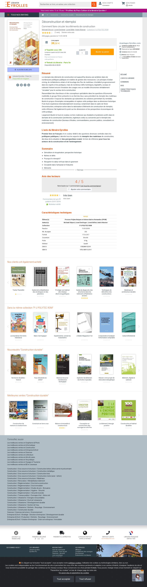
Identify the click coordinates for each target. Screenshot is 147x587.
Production (25, 517)
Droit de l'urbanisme (35, 500)
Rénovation (22, 481)
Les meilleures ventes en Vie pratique (20, 460)
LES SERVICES (80, 547)
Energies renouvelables (36, 498)
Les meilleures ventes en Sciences (19, 452)
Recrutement (79, 553)
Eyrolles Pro (33, 551)
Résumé (123, 74)
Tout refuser (85, 579)
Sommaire (124, 82)
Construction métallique (46, 471)
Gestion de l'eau (33, 505)
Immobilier (58, 519)
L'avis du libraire (127, 78)
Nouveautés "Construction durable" (25, 349)
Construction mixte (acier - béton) (49, 476)
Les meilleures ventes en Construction (21, 448)
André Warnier (80, 30)
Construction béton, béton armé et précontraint (54, 469)
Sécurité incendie (37, 493)
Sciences (10, 512)
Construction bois (43, 474)
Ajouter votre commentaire (79, 189)
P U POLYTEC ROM (85, 225)
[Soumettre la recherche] (93, 4)
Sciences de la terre (22, 512)
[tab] (60, 42)
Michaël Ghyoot (47, 30)
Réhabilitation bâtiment (36, 481)
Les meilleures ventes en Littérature (20, 455)
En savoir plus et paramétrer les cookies (74, 573)
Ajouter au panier (102, 52)
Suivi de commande (58, 550)
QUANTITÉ (82, 50)
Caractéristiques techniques (128, 90)
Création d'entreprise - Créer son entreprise (37, 519)
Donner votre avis (68, 32)
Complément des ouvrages (84, 551)
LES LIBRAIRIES (34, 547)
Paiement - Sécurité (58, 553)
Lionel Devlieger (59, 30)
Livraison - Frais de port (59, 551)
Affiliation (78, 550)
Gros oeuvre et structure (27, 469)
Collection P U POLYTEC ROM (97, 30)
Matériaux (41, 478)
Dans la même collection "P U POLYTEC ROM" (30, 307)
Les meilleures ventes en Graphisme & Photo (23, 443)
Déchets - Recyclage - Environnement (41, 507)
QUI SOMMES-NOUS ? (13, 547)
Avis (122, 86)
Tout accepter (63, 579)
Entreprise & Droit (13, 515)
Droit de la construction (39, 483)
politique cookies (74, 563)
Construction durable (25, 510)
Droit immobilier (37, 486)
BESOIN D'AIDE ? (57, 547)
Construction (12, 469)
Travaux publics (23, 495)
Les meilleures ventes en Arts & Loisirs (21, 457)
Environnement (36, 512)
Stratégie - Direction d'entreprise (33, 515)
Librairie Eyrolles (34, 550)
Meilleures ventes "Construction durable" (28, 395)
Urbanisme (22, 498)
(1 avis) (57, 32)
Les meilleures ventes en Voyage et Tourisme (23, 462)
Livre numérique (57, 555)
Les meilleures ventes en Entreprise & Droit (22, 450)
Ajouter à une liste (23, 70)
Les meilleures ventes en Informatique (21, 445)
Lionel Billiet (70, 30)
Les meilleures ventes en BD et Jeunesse (22, 464)
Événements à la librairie (83, 555)
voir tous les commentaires (90, 186)
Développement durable (36, 502)
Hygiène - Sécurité (38, 490)
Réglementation (24, 483)
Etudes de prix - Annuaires (40, 488)
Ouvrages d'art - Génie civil (40, 495)
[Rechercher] (65, 4)
